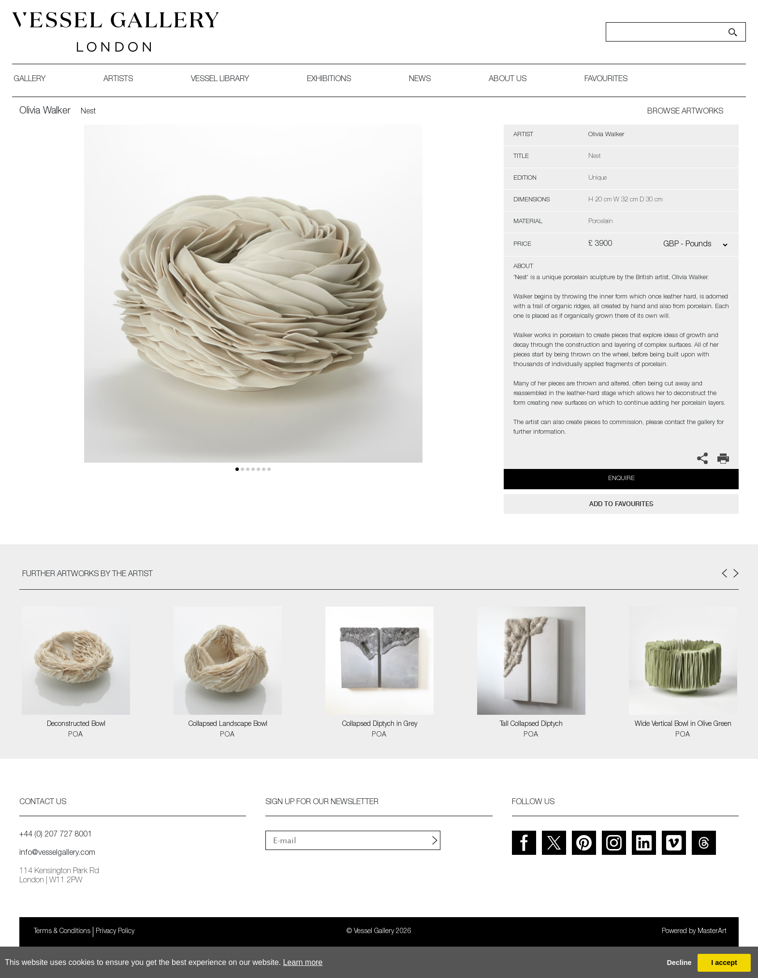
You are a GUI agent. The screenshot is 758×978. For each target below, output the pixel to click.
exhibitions (336, 80)
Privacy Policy (115, 931)
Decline (679, 962)
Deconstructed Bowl (76, 724)
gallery (37, 80)
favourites (613, 80)
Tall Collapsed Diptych (531, 724)
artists (125, 80)
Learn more (302, 962)
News (427, 80)
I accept (724, 962)
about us (515, 80)
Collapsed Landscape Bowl (228, 724)
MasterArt (712, 931)
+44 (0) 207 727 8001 (55, 835)
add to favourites (621, 504)
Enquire (621, 479)
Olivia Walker (45, 111)
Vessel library (227, 80)
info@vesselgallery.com (57, 853)
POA (75, 735)
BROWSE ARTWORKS (685, 112)
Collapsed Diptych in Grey (379, 724)
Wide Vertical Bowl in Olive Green (683, 724)
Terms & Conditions (62, 931)
